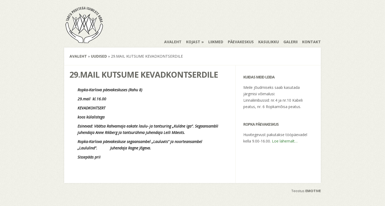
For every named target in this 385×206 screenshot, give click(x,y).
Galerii (290, 41)
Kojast (193, 41)
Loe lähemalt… (285, 141)
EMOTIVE (313, 190)
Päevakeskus (241, 41)
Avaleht (173, 41)
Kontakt (311, 41)
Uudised (99, 56)
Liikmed (215, 41)
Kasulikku (268, 41)
